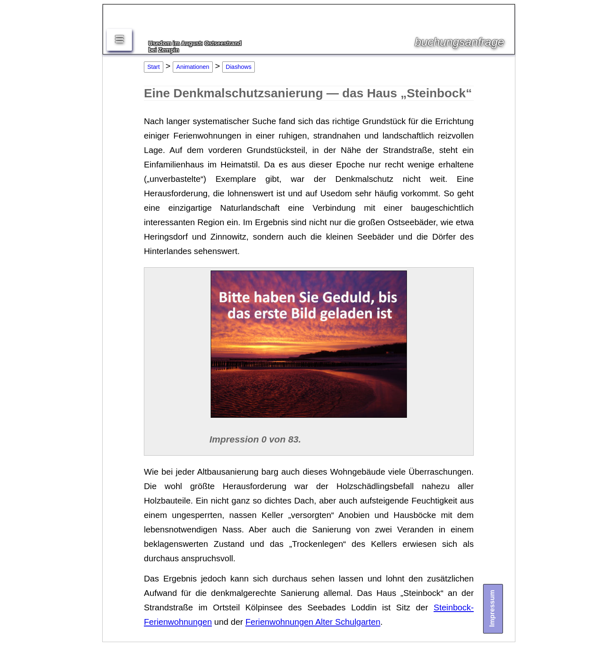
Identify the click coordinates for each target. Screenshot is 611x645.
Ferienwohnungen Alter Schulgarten (312, 621)
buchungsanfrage (459, 41)
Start (153, 67)
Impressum (492, 608)
